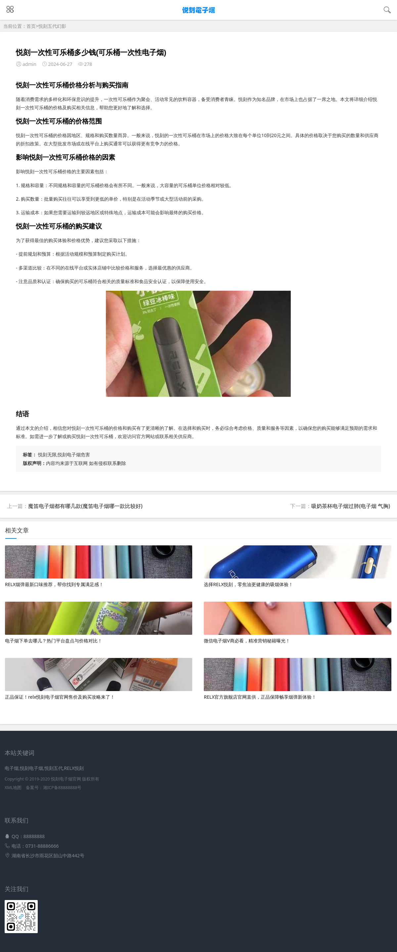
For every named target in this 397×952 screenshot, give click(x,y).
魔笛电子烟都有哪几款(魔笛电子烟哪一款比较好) (85, 506)
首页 (31, 26)
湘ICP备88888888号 (62, 787)
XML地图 (13, 787)
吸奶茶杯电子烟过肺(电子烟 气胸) (350, 506)
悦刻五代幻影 (52, 26)
